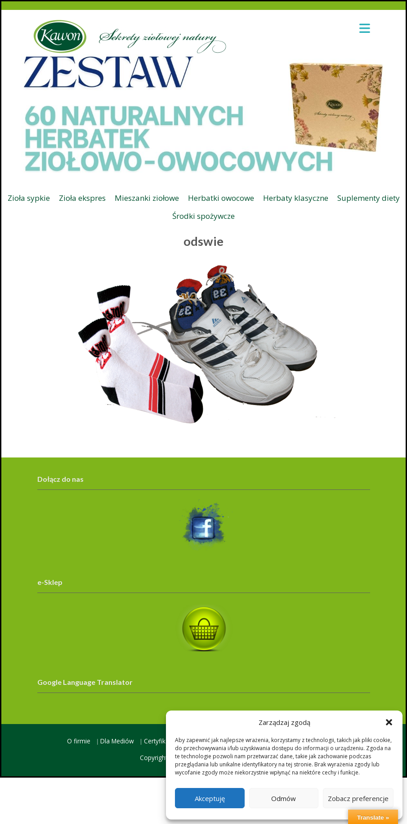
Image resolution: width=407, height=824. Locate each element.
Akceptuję (210, 798)
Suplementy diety (368, 198)
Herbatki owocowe (221, 198)
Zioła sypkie (29, 198)
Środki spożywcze (203, 216)
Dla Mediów (117, 741)
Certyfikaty (159, 741)
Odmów (283, 798)
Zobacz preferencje (358, 798)
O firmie (78, 741)
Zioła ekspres (82, 198)
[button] (389, 722)
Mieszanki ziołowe (147, 198)
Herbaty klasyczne (295, 198)
